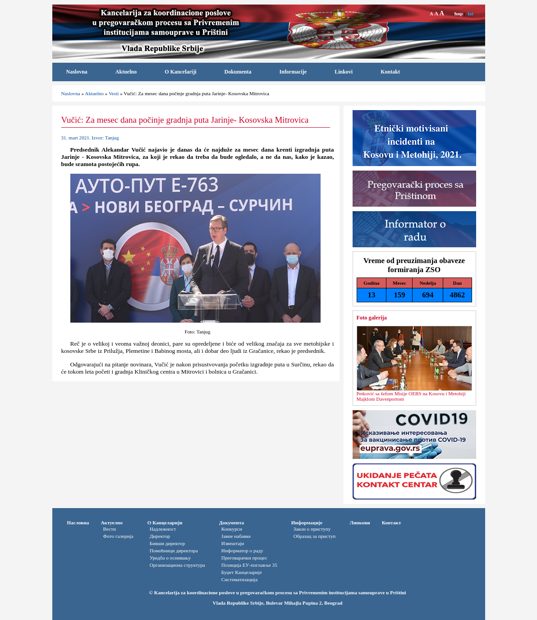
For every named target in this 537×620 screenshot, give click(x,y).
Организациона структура (177, 565)
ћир (458, 13)
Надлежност (163, 529)
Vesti (114, 93)
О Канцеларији (165, 522)
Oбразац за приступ (315, 536)
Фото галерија (118, 536)
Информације (306, 522)
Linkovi (344, 72)
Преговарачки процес (244, 557)
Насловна (78, 522)
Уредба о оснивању (170, 557)
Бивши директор (167, 543)
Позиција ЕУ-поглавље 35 (249, 565)
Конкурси (231, 529)
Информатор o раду (242, 550)
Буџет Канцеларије (241, 572)
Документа (231, 522)
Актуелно (111, 522)
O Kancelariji (180, 72)
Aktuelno (126, 72)
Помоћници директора (174, 550)
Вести (109, 529)
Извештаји (232, 543)
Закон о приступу (312, 529)
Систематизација (239, 579)
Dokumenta (238, 72)
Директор (160, 536)
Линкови (359, 522)
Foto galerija (372, 318)
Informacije (293, 72)
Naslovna (76, 72)
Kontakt (390, 72)
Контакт (391, 522)
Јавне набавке (236, 536)
